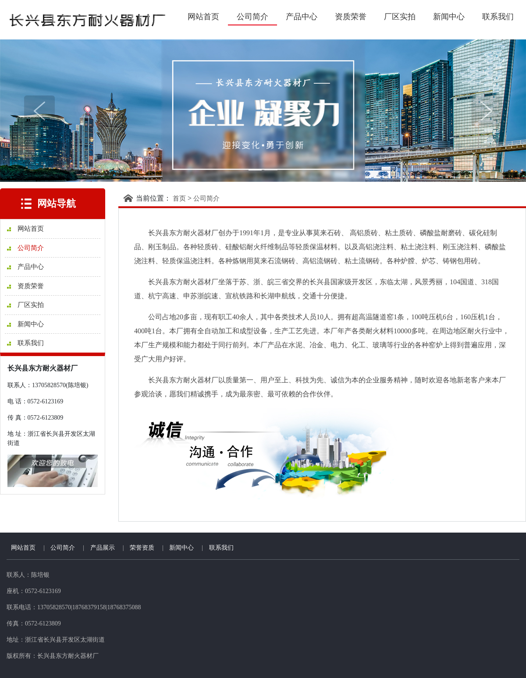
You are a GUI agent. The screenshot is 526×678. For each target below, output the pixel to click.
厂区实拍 (400, 16)
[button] (39, 110)
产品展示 (102, 547)
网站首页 (203, 16)
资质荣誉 (350, 16)
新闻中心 (449, 16)
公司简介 (252, 16)
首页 (179, 198)
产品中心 (301, 16)
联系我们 (498, 16)
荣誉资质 (142, 547)
